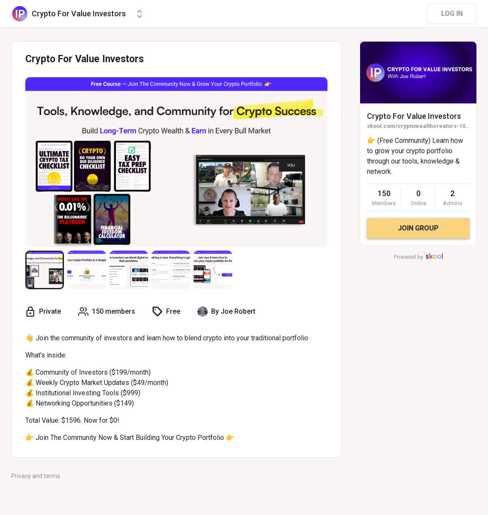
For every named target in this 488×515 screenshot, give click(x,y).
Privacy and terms (35, 476)
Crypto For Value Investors (414, 116)
